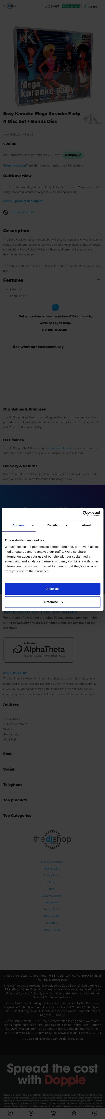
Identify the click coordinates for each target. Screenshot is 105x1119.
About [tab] (86, 525)
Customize (52, 602)
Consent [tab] (18, 525)
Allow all (52, 588)
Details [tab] (53, 525)
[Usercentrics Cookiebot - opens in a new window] (82, 513)
